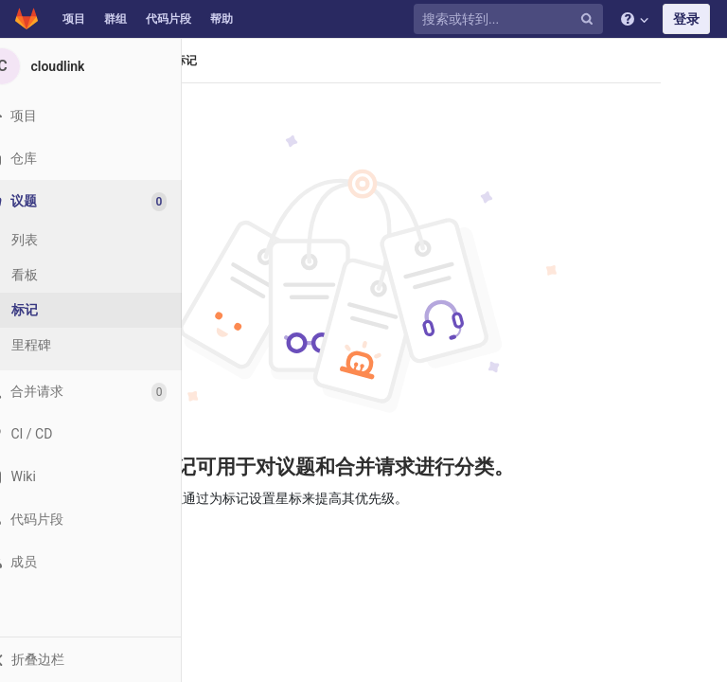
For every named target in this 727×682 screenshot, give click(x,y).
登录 (686, 19)
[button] (103, 659)
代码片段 (168, 19)
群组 (115, 19)
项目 (73, 19)
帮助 (221, 19)
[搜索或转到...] (511, 19)
